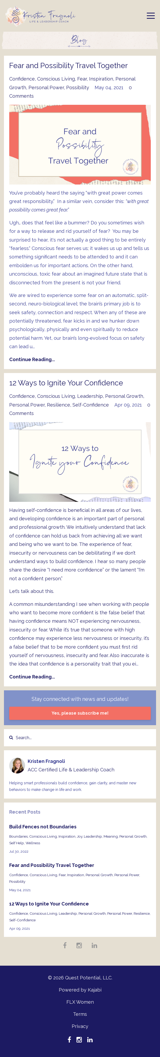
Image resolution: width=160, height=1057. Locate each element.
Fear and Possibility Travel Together (68, 65)
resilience (58, 405)
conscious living (56, 79)
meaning (111, 836)
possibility (77, 87)
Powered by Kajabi (80, 990)
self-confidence (90, 405)
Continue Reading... (32, 359)
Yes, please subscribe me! (80, 713)
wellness (33, 843)
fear (82, 79)
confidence (22, 79)
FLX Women (80, 1002)
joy (79, 836)
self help (16, 843)
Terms (80, 1014)
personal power (46, 87)
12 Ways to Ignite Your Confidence (66, 383)
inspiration (101, 79)
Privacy (80, 1026)
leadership (90, 396)
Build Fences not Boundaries (42, 826)
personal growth (124, 396)
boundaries (18, 836)
